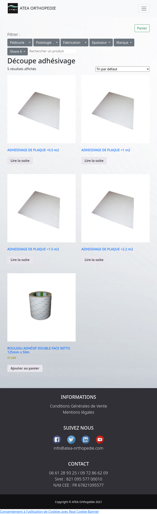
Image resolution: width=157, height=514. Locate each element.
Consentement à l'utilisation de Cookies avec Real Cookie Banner (49, 511)
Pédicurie (17, 42)
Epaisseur (100, 42)
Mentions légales (78, 412)
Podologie (44, 42)
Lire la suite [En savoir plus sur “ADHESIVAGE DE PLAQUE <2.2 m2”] (94, 260)
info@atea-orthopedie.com (78, 448)
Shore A (16, 51)
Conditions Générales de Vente (78, 406)
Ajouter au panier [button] (25, 368)
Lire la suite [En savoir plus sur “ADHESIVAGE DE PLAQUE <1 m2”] (94, 160)
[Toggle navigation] (144, 8)
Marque (122, 42)
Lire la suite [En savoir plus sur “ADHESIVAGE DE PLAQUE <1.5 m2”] (20, 260)
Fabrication (71, 42)
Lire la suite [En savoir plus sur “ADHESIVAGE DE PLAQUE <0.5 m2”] (20, 160)
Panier (142, 28)
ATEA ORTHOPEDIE (31, 9)
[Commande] (122, 69)
